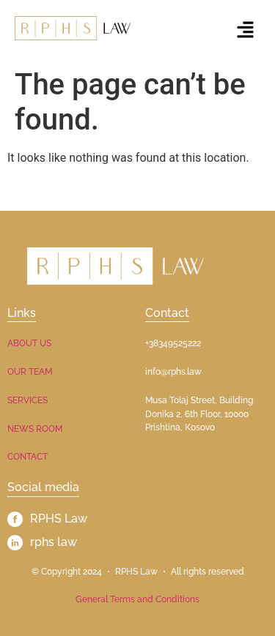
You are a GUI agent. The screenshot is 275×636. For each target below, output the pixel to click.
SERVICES (27, 400)
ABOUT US (29, 343)
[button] (245, 31)
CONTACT (27, 457)
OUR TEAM (29, 372)
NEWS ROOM (34, 429)
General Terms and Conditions (137, 599)
